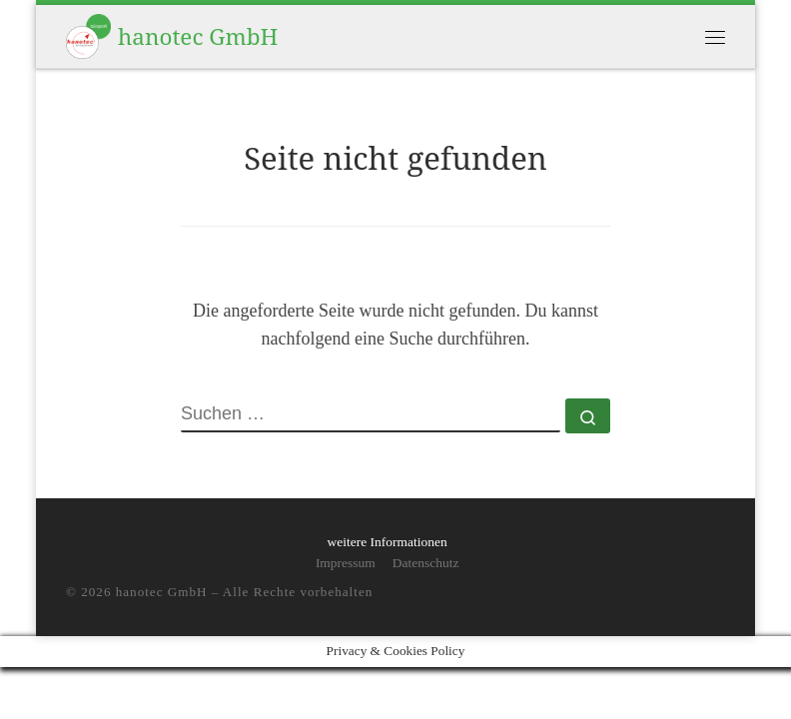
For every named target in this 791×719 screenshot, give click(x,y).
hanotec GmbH (162, 591)
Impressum (346, 562)
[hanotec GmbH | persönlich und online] (88, 34)
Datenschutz (426, 562)
